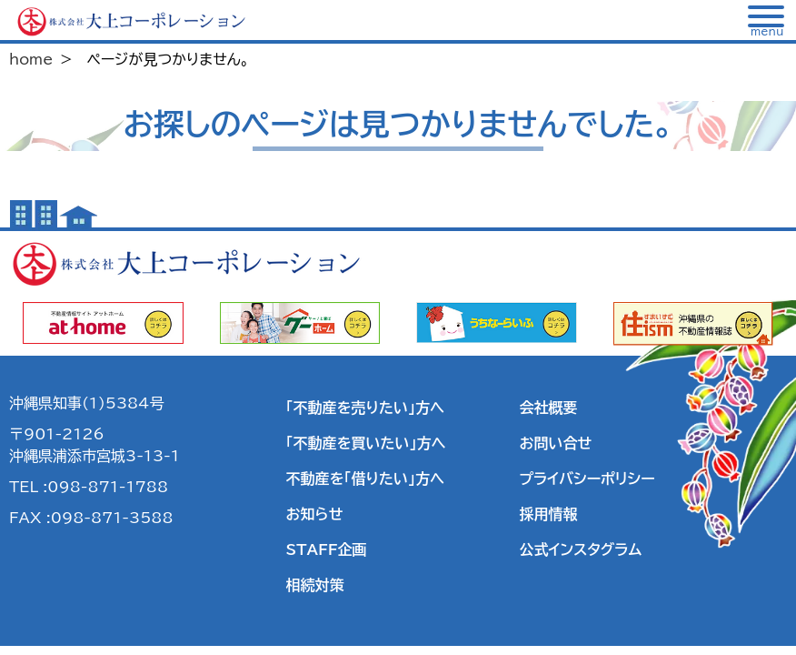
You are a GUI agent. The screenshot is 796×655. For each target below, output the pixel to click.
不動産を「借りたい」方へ (365, 478)
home (31, 59)
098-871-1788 (107, 486)
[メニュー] (767, 21)
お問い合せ (555, 443)
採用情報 (548, 514)
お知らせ (314, 514)
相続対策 (315, 585)
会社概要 (548, 407)
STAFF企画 (326, 549)
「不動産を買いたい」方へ (366, 443)
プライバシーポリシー (586, 478)
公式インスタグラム (580, 549)
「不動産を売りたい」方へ (365, 407)
